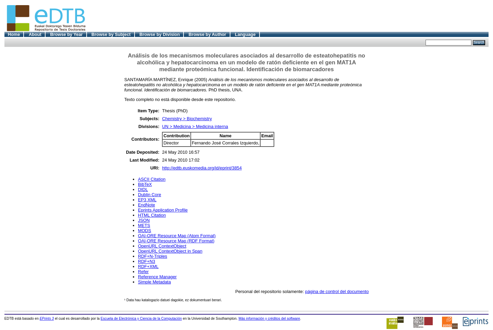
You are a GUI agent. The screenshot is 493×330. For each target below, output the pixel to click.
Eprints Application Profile (163, 210)
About (35, 34)
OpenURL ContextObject (162, 246)
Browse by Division (159, 34)
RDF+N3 (146, 261)
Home (14, 34)
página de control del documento (337, 291)
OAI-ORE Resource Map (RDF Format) (176, 240)
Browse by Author (207, 34)
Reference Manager (157, 276)
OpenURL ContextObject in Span (170, 251)
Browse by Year (66, 34)
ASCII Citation (151, 179)
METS (144, 225)
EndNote (146, 204)
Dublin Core (149, 194)
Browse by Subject (111, 34)
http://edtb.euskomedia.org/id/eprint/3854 (202, 167)
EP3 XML (147, 199)
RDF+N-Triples (152, 256)
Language (245, 34)
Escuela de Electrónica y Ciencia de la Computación (141, 318)
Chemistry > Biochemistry (187, 118)
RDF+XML (148, 266)
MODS (144, 230)
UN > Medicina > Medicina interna (195, 126)
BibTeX (145, 184)
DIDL (143, 189)
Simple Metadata (154, 281)
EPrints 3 (47, 318)
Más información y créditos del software (269, 318)
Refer (143, 271)
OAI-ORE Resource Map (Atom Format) (177, 235)
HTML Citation (152, 215)
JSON (144, 220)
